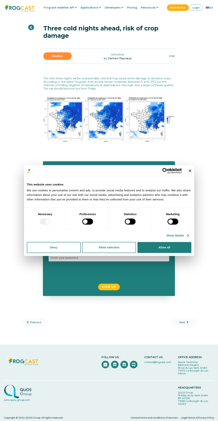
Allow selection (109, 247)
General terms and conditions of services (154, 417)
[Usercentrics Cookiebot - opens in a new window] (165, 171)
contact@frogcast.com (157, 362)
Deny (53, 247)
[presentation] (109, 272)
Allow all (164, 247)
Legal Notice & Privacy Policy (197, 417)
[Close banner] (190, 170)
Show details (175, 235)
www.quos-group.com (17, 400)
